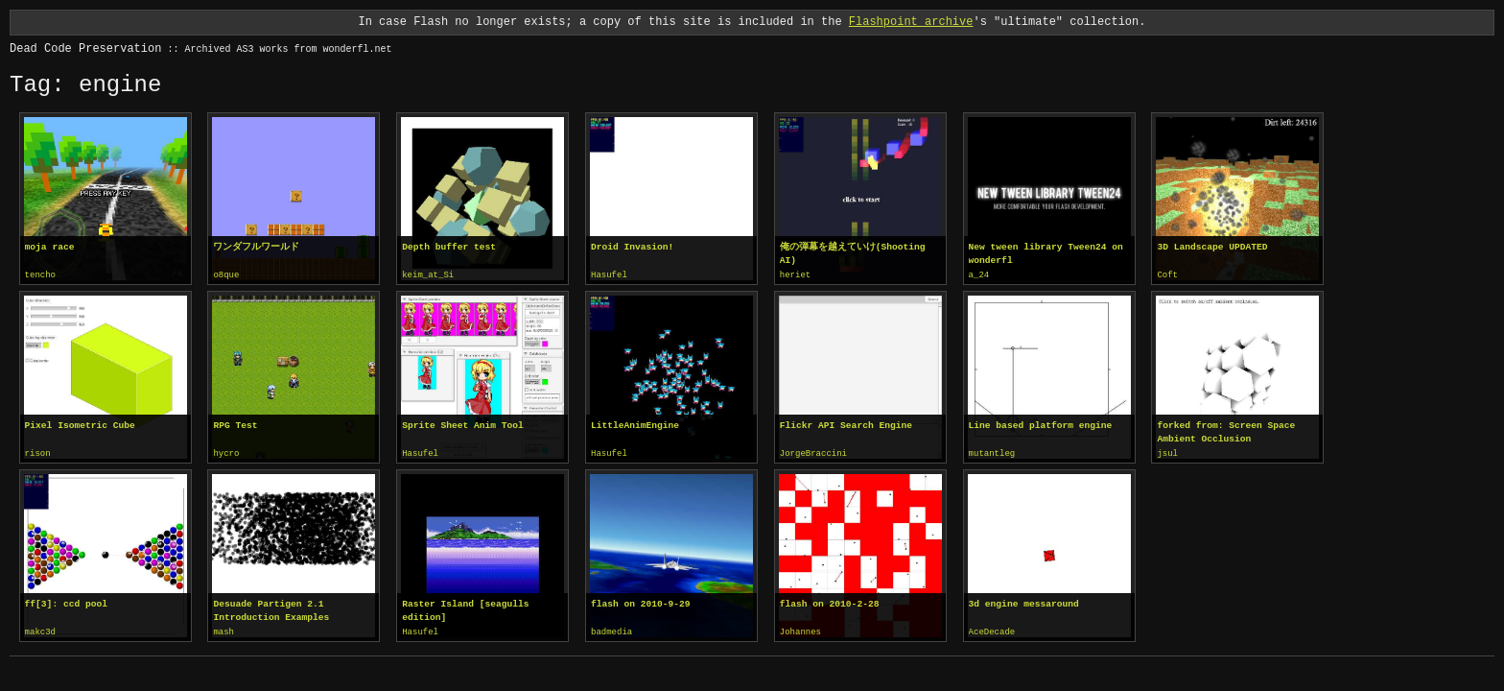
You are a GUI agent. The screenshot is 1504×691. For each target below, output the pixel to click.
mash (223, 630)
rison (38, 453)
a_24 (979, 275)
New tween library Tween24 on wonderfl (1046, 254)
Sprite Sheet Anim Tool (463, 424)
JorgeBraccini (813, 453)
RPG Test (235, 424)
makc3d (40, 630)
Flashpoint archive (911, 21)
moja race (50, 247)
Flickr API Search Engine (846, 424)
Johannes (800, 630)
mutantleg (992, 453)
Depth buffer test (449, 247)
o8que (226, 275)
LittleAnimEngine (635, 424)
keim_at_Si (428, 275)
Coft (1167, 275)
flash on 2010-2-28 (830, 602)
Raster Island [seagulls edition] (465, 609)
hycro (226, 453)
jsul (1167, 453)
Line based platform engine (1041, 424)
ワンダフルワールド (256, 247)
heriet (795, 275)
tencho (40, 275)
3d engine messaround (1024, 602)
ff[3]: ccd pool (66, 602)
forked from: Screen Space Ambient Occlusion (1226, 431)
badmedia (611, 630)
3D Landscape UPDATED (1212, 247)
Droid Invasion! (632, 247)
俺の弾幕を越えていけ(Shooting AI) (853, 254)
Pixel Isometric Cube (80, 424)
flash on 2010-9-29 (641, 602)
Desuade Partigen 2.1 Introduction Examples (271, 609)
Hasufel (609, 275)
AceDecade (992, 630)
